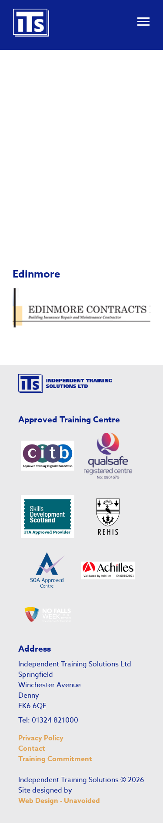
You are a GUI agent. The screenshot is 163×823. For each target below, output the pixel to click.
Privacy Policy (40, 738)
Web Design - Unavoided (59, 801)
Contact (31, 748)
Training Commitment (55, 759)
